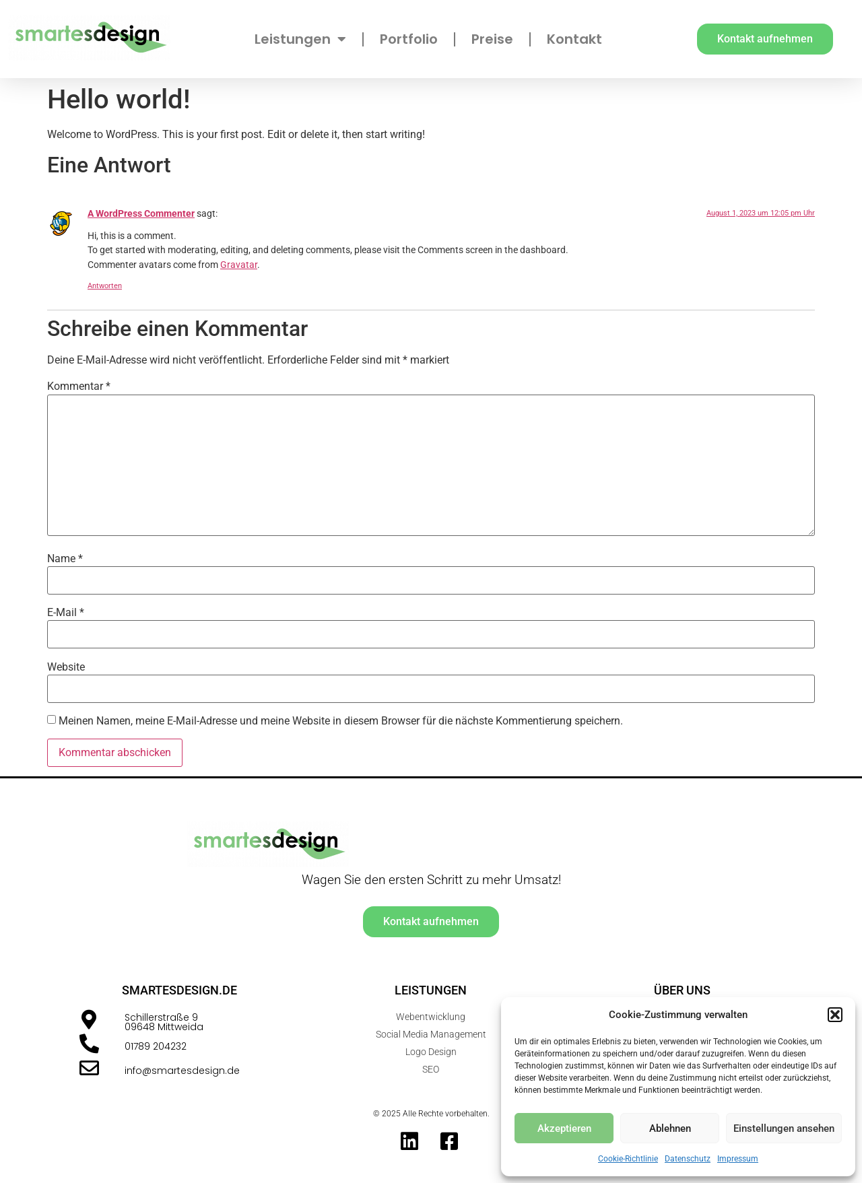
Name (65, 558)
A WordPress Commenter (141, 213)
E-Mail (65, 612)
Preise (492, 39)
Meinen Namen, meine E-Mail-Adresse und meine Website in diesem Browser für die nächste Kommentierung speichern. (341, 721)
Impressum (737, 1158)
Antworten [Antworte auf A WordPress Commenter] (105, 285)
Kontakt (574, 39)
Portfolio (409, 39)
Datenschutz (687, 1158)
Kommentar (78, 386)
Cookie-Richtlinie (628, 1158)
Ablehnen (670, 1128)
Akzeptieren (564, 1128)
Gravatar (238, 265)
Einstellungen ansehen (783, 1128)
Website (66, 667)
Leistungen (300, 39)
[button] (835, 1014)
